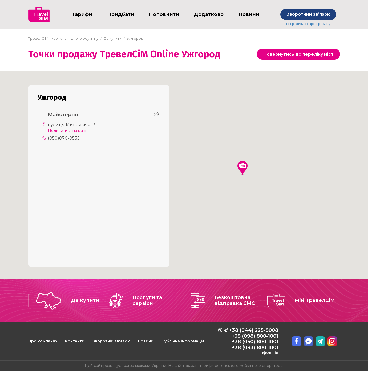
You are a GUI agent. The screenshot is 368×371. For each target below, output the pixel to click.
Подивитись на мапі (67, 130)
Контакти (74, 341)
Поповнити (164, 14)
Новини (248, 14)
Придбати (120, 14)
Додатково (209, 14)
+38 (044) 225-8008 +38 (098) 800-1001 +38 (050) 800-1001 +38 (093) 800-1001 (253, 341)
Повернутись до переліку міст (298, 54)
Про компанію (42, 341)
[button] (242, 167)
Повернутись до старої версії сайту (308, 23)
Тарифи (82, 14)
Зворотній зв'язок (111, 341)
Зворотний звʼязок (308, 14)
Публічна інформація (182, 341)
